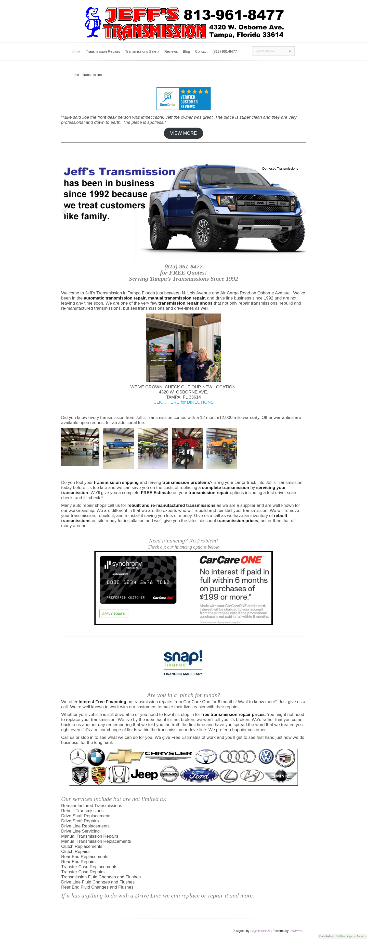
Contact (201, 51)
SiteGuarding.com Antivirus (351, 936)
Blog (186, 51)
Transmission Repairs (103, 51)
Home (76, 51)
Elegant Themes (260, 931)
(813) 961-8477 (225, 51)
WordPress (296, 931)
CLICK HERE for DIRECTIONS (183, 402)
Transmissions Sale (142, 51)
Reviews (171, 51)
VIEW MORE (183, 133)
